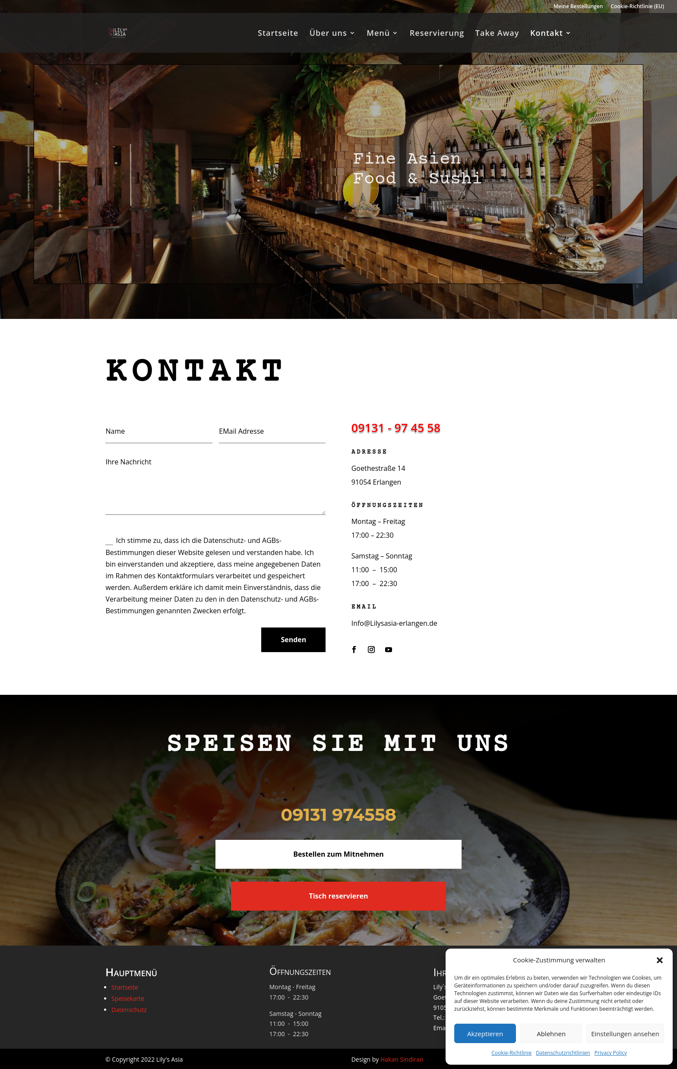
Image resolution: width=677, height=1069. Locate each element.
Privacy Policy (611, 1052)
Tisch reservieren (338, 896)
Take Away (497, 34)
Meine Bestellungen (578, 7)
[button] (659, 960)
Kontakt (546, 34)
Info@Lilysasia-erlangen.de (394, 623)
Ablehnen (551, 1033)
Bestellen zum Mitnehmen (338, 854)
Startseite (278, 34)
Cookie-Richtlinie (511, 1052)
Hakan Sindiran (401, 1059)
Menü (378, 34)
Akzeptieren (485, 1033)
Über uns (328, 34)
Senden (293, 639)
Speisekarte (127, 998)
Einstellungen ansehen (625, 1033)
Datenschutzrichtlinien (563, 1052)
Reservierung (437, 34)
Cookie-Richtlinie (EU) (637, 7)
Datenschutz (128, 1010)
